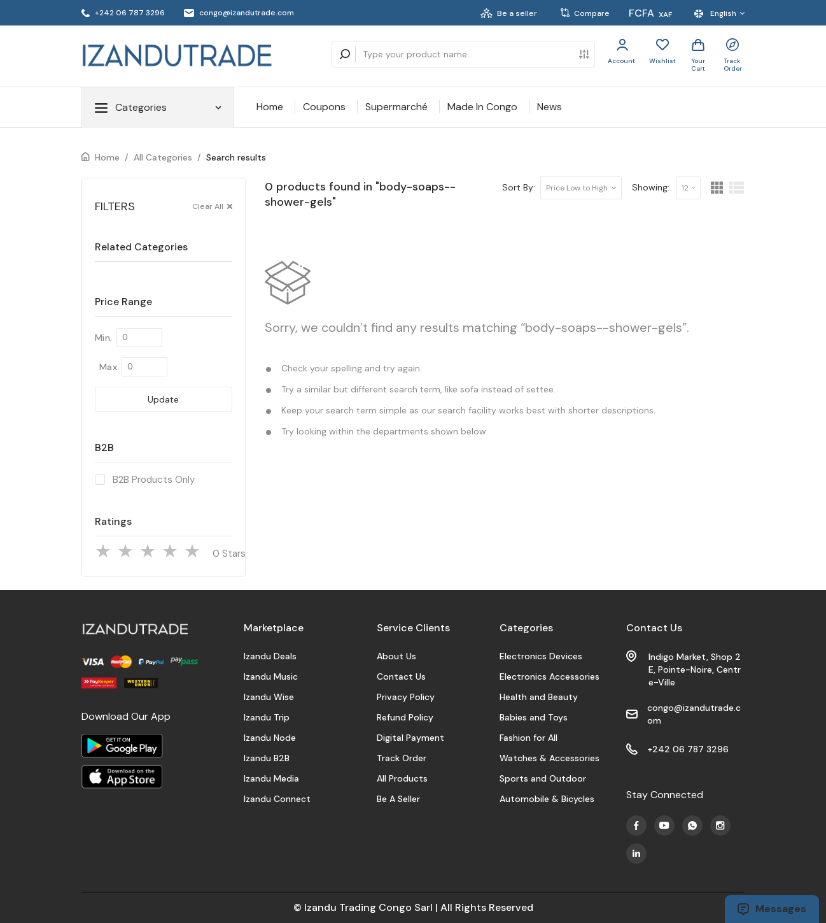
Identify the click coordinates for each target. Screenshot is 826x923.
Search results (236, 157)
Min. (103, 337)
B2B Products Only (154, 479)
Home (269, 106)
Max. (109, 367)
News (549, 106)
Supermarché (396, 106)
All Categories (163, 157)
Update (163, 399)
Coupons (324, 106)
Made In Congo (482, 106)
